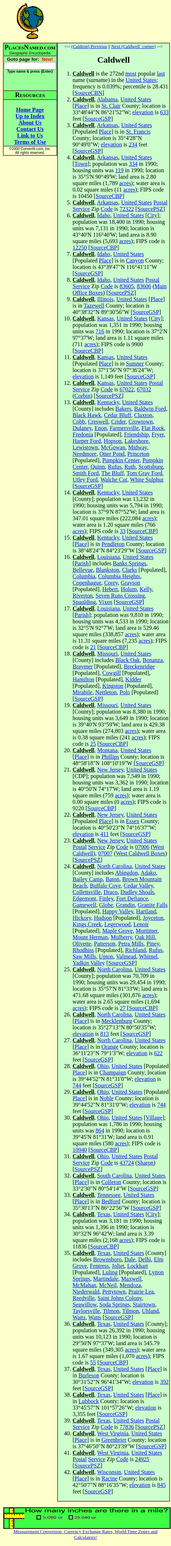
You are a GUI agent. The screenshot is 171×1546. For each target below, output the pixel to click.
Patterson (105, 944)
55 (93, 1362)
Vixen (105, 602)
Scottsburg (150, 467)
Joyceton (153, 918)
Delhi (144, 1259)
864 (100, 1130)
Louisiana (108, 557)
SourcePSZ (150, 209)
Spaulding (84, 602)
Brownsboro (107, 1259)
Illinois (105, 299)
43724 (127, 1163)
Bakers (123, 409)
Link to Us (30, 135)
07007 (105, 853)
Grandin (125, 905)
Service (81, 209)
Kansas (105, 318)
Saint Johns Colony (119, 1298)
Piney (153, 944)
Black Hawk (87, 415)
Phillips (110, 757)
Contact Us (30, 129)
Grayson (130, 583)
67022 (127, 389)
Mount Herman (90, 937)
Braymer (83, 666)
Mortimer (147, 931)
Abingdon (126, 873)
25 (93, 744)
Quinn (98, 467)
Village (154, 1118)
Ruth (129, 467)
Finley (106, 898)
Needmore (85, 454)
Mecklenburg (116, 1021)
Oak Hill (145, 937)
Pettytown (114, 1292)
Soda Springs (115, 1304)
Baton (112, 879)
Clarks (129, 570)
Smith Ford (85, 473)
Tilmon (111, 1311)
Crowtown (141, 422)
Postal (160, 202)
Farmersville (124, 428)
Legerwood (117, 924)
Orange (109, 1047)
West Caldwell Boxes (140, 853)
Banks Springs (129, 563)
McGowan (113, 447)
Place (80, 106)
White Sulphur (147, 480)
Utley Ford (85, 480)
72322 (127, 209)
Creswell (98, 422)
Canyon (135, 260)
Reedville (83, 1298)
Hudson (103, 918)
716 (100, 331)
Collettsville (87, 892)
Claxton (143, 415)
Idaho (103, 215)
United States (141, 80)
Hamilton (83, 679)
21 (93, 647)
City (152, 215)
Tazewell (94, 306)
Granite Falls (152, 905)
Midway (137, 447)
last (161, 74)
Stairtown (144, 1304)
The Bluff (112, 473)
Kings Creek (87, 924)
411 (104, 834)
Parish (81, 563)
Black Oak (127, 660)
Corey (111, 583)
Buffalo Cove (105, 886)
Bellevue (83, 570)
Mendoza (130, 1285)
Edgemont (84, 898)
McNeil (108, 1285)
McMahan (84, 1285)
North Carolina (114, 866)
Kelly (146, 589)
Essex (132, 821)
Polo (125, 692)
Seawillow (85, 1304)
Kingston (113, 686)
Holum (129, 589)
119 (119, 170)
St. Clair (110, 106)
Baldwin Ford (150, 409)
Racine (109, 1478)
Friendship (136, 434)
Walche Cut (114, 480)
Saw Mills (84, 956)
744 (77, 1085)
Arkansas (108, 125)
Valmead (126, 956)
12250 (80, 248)
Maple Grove (117, 931)
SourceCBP (109, 196)
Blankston (107, 570)
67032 (144, 389)
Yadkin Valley (89, 963)
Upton (106, 956)
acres (125, 183)
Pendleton (112, 544)
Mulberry (121, 937)
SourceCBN (88, 93)
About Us (29, 123)
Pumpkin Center (121, 460)
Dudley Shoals (137, 892)
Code (107, 209)
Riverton (83, 596)
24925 (142, 1459)
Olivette (82, 944)
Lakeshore (136, 441)
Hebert (110, 589)
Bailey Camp (88, 879)
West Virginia (112, 1433)
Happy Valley (117, 911)
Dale (129, 1259)
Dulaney (82, 428)
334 (133, 164)
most (131, 74)
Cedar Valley (138, 886)
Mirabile (82, 692)
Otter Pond (112, 454)
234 (133, 144)
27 (123, 1008)
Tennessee (109, 1195)
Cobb (79, 422)
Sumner (135, 364)
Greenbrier (113, 1440)
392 (164, 1382)
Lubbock (88, 1401)
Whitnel (148, 956)
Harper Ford (87, 441)
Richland (135, 950)
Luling (110, 1272)
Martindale (105, 1279)
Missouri (107, 654)
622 (158, 1053)
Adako (148, 873)
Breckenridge (139, 666)
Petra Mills (131, 944)
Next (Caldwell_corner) (133, 46)
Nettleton (106, 692)
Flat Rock (153, 428)
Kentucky (108, 402)
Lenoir (141, 924)
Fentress (99, 1266)
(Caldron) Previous (89, 46)
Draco (110, 892)
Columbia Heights (119, 576)
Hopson (113, 441)
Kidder (133, 679)
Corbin (82, 396)
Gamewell (84, 905)
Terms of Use (30, 142)
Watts (79, 1317)
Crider (118, 422)
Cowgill (111, 673)
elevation (142, 112)
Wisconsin (109, 1472)
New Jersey (110, 770)
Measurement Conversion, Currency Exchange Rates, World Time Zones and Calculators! (86, 1534)
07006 (142, 847)
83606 (144, 286)
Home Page (30, 110)
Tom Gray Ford (144, 473)
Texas (103, 1214)
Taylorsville (86, 1311)
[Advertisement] (113, 21)
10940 (80, 1150)
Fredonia (83, 434)
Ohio (102, 1066)
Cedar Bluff (117, 415)
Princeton (138, 454)
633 (164, 112)
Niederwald (86, 1292)
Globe (106, 905)
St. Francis (138, 132)
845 (161, 1485)
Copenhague (87, 583)
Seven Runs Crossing (120, 596)
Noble (107, 1098)
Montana (107, 750)
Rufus (114, 467)
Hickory (82, 918)
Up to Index (30, 116)
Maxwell (131, 1279)
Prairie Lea (141, 1292)
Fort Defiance (132, 898)
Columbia (84, 576)
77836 (127, 1427)
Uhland (150, 1311)
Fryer (158, 434)
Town (80, 164)
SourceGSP (97, 119)
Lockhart (137, 1266)
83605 (127, 286)
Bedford (110, 1201)
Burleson (88, 1375)
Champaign (113, 1072)
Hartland (146, 911)
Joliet (118, 1266)
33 (123, 531)
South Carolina (114, 1176)
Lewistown (85, 447)
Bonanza (153, 660)
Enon (100, 428)
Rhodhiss (83, 950)
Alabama (107, 99)
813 (104, 1034)
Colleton (111, 1182)
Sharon (145, 1163)
